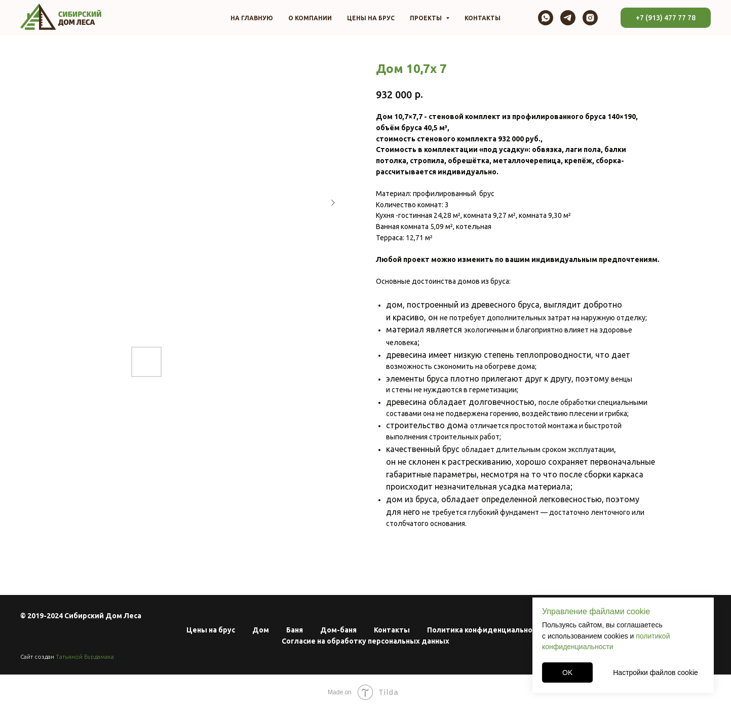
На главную (251, 18)
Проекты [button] (426, 18)
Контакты (483, 18)
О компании (310, 18)
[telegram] (567, 17)
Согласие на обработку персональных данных (365, 641)
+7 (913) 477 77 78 (666, 18)
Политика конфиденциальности (486, 630)
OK (567, 672)
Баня (294, 630)
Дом (260, 630)
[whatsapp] (545, 17)
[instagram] (590, 17)
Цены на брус (371, 18)
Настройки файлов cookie (655, 672)
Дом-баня (338, 630)
